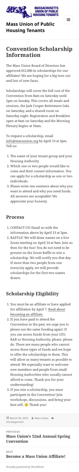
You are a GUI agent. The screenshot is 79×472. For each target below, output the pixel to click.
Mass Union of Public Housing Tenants (30, 27)
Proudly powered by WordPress (25, 467)
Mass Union (41, 418)
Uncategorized (14, 422)
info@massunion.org (22, 141)
